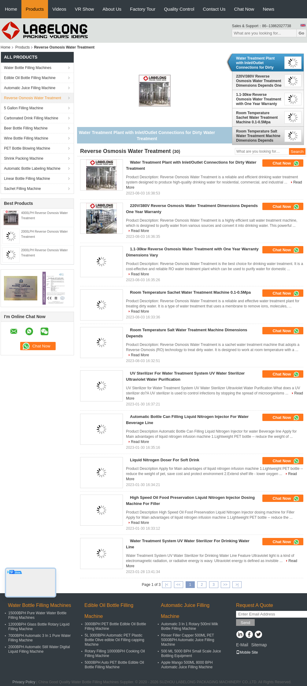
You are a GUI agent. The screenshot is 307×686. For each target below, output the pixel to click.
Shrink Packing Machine (23, 158)
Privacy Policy (24, 682)
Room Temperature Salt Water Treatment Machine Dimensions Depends (258, 136)
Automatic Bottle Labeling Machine (32, 168)
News (268, 9)
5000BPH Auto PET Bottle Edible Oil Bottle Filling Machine (114, 664)
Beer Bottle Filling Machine (26, 128)
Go (301, 33)
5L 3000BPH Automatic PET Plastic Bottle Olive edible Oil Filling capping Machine (114, 640)
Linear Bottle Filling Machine (27, 178)
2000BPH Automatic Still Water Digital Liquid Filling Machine (39, 649)
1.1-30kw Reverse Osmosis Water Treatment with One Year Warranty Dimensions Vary (258, 99)
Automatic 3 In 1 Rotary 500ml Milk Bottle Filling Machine (189, 626)
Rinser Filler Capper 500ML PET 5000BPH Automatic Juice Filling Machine (187, 640)
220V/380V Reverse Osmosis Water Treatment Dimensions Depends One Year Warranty (259, 81)
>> (225, 585)
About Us (111, 9)
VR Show (84, 9)
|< (166, 585)
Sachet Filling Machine (22, 189)
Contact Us (214, 9)
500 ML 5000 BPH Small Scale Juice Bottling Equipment (191, 653)
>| (237, 585)
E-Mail (242, 644)
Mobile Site (247, 652)
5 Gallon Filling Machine (23, 108)
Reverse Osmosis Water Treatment (32, 98)
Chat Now (244, 9)
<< (178, 585)
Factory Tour (142, 9)
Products (35, 9)
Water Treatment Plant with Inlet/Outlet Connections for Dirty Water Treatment (255, 63)
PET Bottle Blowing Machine (27, 148)
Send (245, 622)
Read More (140, 231)
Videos (59, 9)
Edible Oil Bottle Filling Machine (30, 78)
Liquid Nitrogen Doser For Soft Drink (164, 460)
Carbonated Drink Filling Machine (31, 118)
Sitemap (259, 644)
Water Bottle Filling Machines (27, 68)
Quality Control (179, 9)
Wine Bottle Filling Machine (26, 138)
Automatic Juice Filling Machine (29, 88)
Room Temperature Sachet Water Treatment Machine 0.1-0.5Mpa (257, 117)
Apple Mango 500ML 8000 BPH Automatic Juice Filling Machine (187, 664)
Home (11, 9)
